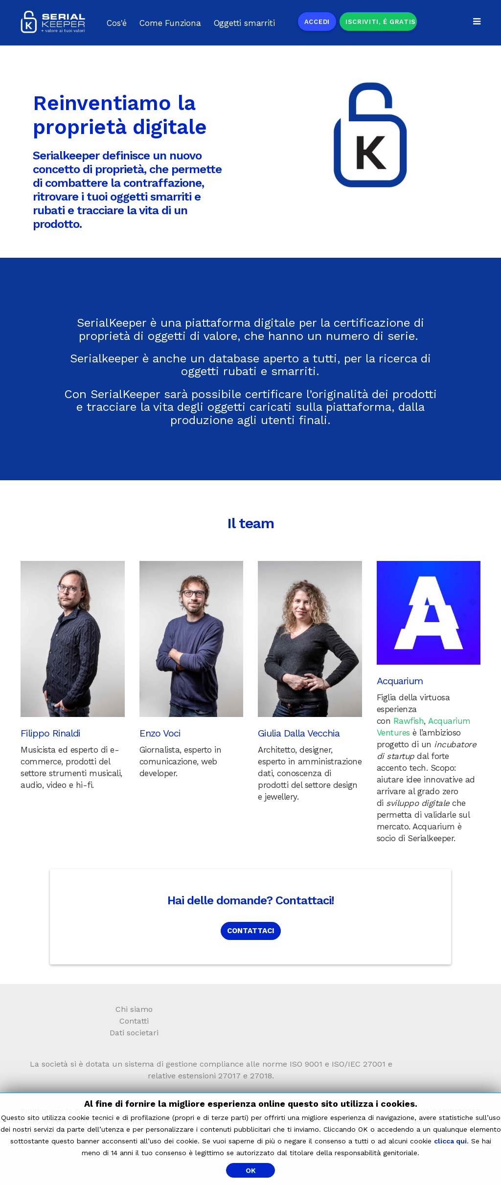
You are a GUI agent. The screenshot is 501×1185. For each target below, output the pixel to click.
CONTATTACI (250, 930)
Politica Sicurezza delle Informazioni (90, 1122)
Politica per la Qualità (61, 1111)
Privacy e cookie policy (63, 1133)
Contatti (134, 1021)
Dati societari (134, 1032)
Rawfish (408, 721)
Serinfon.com (455, 1133)
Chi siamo (134, 1009)
